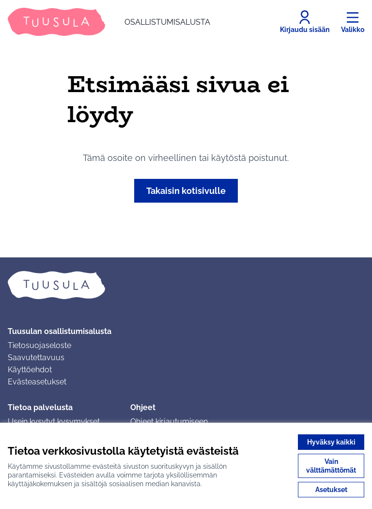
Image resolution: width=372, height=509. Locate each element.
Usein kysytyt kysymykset (54, 421)
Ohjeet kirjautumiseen (169, 421)
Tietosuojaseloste (39, 345)
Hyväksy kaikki (331, 442)
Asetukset (331, 489)
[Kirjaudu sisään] (304, 22)
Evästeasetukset (37, 381)
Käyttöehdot (30, 369)
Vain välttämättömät (331, 466)
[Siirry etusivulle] (109, 22)
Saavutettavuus (36, 357)
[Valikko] (352, 22)
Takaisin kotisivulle (186, 191)
